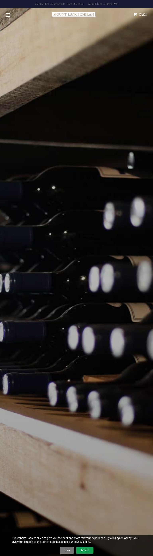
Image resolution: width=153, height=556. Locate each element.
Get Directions (76, 4)
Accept (84, 550)
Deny (67, 550)
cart (143, 14)
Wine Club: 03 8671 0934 (103, 4)
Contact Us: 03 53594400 (50, 4)
